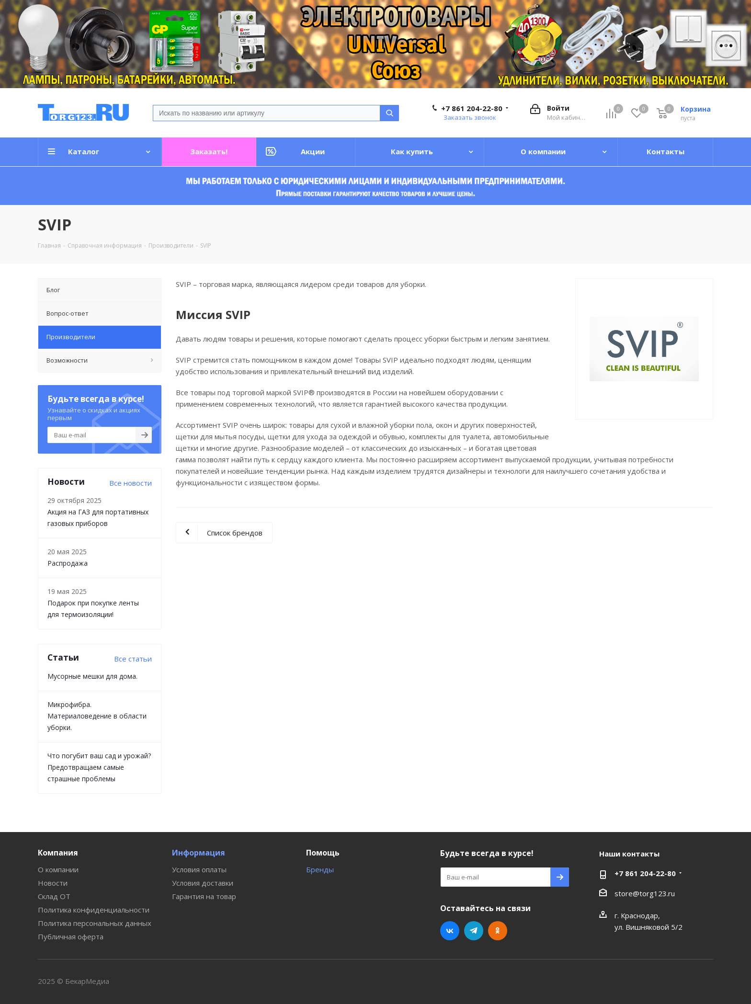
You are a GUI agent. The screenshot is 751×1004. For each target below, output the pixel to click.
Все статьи (133, 658)
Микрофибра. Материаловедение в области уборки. (97, 716)
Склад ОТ (54, 896)
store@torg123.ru (644, 893)
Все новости (130, 483)
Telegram (473, 930)
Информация (198, 852)
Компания (58, 852)
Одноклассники (497, 930)
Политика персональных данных (94, 923)
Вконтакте (449, 930)
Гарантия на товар (204, 896)
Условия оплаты (199, 869)
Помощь (323, 852)
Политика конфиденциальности (93, 909)
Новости (53, 883)
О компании (58, 869)
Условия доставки (202, 883)
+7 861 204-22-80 (471, 108)
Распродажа (67, 563)
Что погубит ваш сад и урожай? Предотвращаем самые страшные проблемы (99, 767)
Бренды (320, 869)
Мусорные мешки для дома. (92, 676)
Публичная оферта (70, 936)
